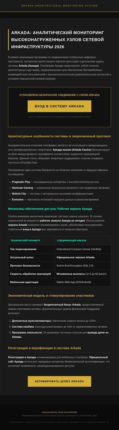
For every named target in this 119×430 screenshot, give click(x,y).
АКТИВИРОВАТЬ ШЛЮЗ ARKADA (59, 381)
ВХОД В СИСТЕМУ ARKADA (59, 106)
